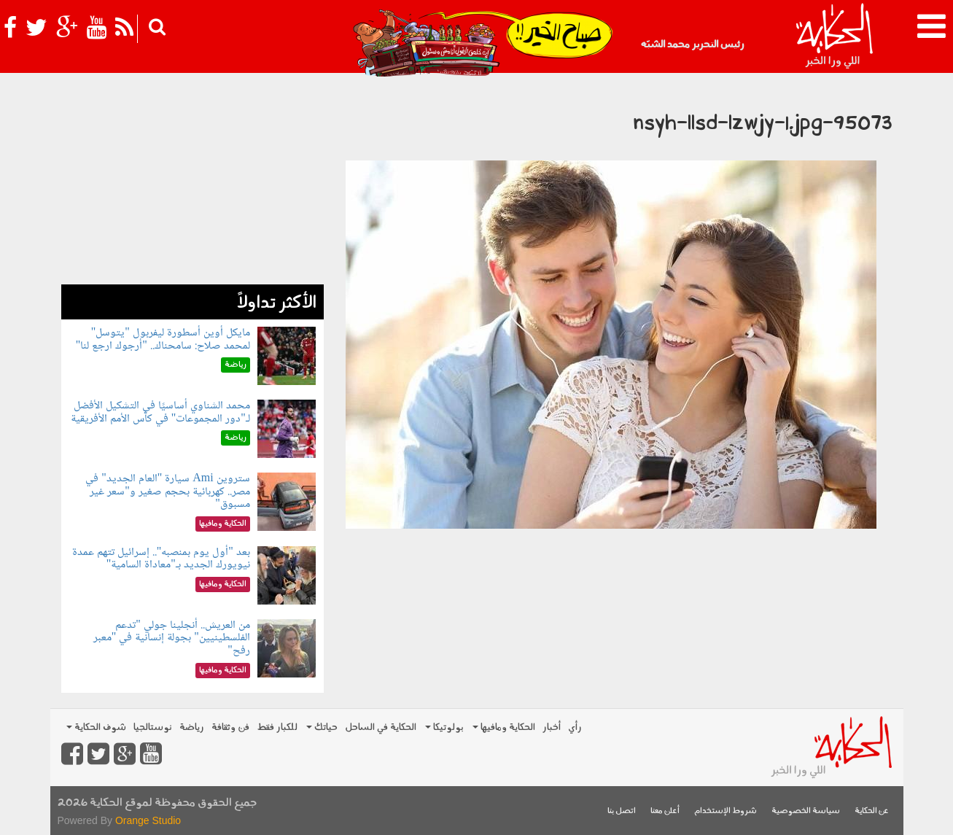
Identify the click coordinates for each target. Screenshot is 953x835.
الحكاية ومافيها (503, 727)
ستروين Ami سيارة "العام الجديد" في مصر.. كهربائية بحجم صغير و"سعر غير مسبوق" (167, 491)
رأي (575, 727)
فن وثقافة (230, 727)
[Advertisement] (192, 182)
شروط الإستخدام (725, 811)
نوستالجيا (152, 727)
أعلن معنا (665, 811)
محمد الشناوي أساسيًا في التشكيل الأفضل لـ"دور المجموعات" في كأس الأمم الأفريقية (160, 412)
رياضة (191, 727)
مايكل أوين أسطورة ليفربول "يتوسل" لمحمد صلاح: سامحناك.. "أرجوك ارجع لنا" (163, 339)
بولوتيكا (444, 727)
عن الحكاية (872, 811)
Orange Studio (148, 820)
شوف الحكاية (96, 727)
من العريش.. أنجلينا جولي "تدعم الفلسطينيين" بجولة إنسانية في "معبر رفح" (171, 638)
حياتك (322, 727)
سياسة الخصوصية (805, 811)
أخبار (551, 727)
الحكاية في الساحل (380, 727)
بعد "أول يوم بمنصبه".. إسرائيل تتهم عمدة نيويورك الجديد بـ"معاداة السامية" (161, 559)
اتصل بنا (621, 811)
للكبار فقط (277, 727)
